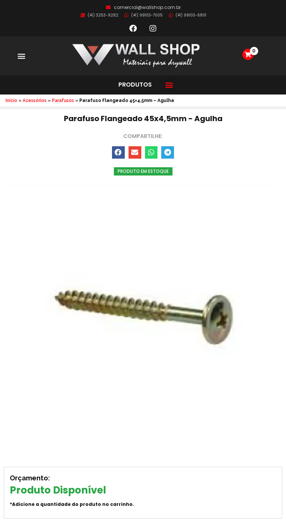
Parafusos (63, 100)
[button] (21, 56)
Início (11, 100)
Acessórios (35, 100)
